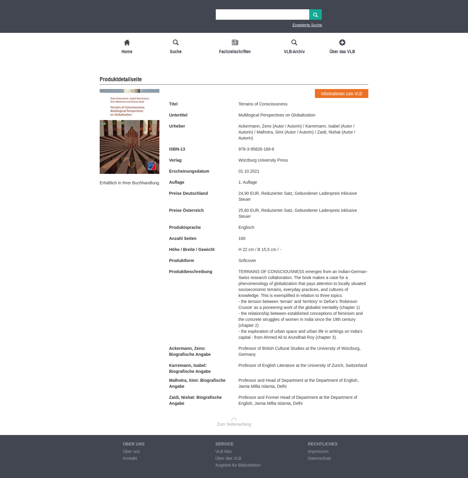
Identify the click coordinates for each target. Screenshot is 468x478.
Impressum (318, 451)
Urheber (177, 126)
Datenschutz (319, 458)
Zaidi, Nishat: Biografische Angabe (195, 400)
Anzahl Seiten (183, 238)
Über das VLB (228, 458)
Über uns (131, 451)
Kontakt (130, 458)
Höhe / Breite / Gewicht (192, 249)
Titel (173, 104)
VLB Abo (223, 451)
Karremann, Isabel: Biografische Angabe (190, 368)
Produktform (181, 260)
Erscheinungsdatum (189, 171)
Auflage (176, 182)
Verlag (175, 160)
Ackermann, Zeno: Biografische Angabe (190, 351)
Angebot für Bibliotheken (238, 465)
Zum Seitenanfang (234, 424)
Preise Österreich (186, 210)
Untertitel (178, 115)
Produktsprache (185, 227)
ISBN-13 (177, 149)
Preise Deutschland (188, 193)
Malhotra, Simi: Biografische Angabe (197, 383)
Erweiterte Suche (307, 25)
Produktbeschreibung (191, 271)
